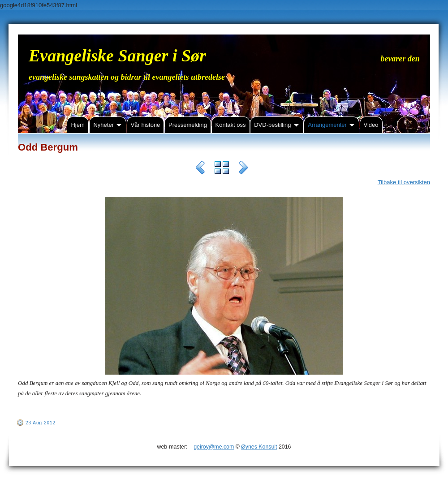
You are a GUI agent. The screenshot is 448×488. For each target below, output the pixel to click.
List (222, 169)
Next (243, 169)
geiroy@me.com (214, 447)
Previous (200, 169)
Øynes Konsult (259, 447)
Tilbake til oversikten (404, 182)
